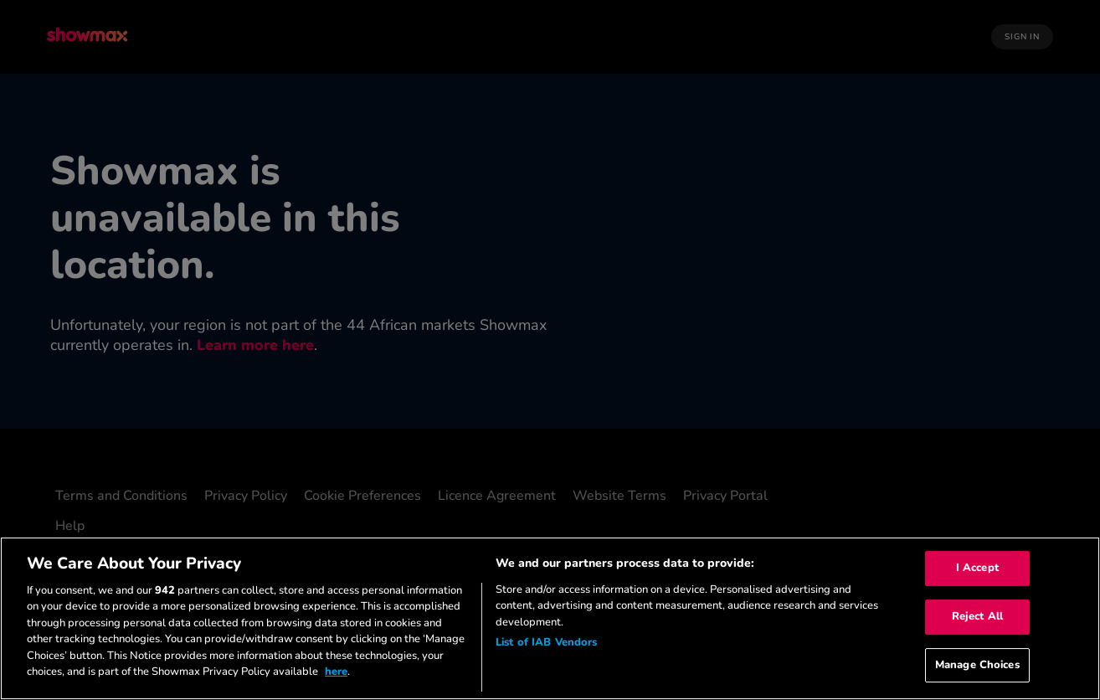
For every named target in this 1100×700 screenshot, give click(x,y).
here (336, 671)
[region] (550, 618)
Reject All (977, 616)
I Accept (977, 568)
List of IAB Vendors (546, 642)
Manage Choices (977, 664)
